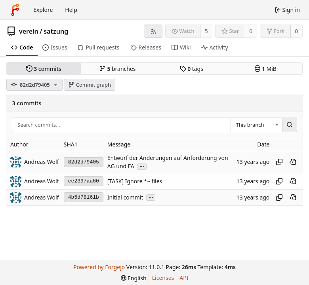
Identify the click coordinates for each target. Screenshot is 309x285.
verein (28, 31)
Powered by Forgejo (99, 267)
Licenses (163, 277)
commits (43, 68)
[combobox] (256, 125)
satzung (56, 31)
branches (117, 68)
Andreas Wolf (41, 161)
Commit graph (89, 84)
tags (191, 68)
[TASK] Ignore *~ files (134, 181)
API (183, 277)
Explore (43, 9)
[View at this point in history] (293, 162)
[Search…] (289, 125)
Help (71, 9)
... (141, 166)
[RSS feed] (153, 31)
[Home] (15, 10)
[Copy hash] (279, 162)
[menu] (134, 278)
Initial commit (125, 197)
